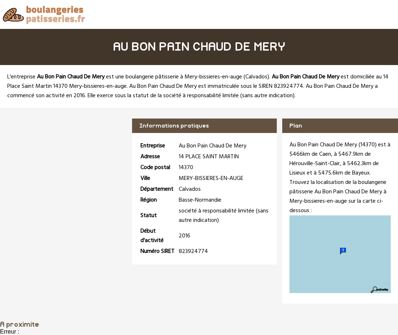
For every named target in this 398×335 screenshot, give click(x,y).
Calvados (256, 77)
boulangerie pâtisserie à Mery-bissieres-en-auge (184, 77)
